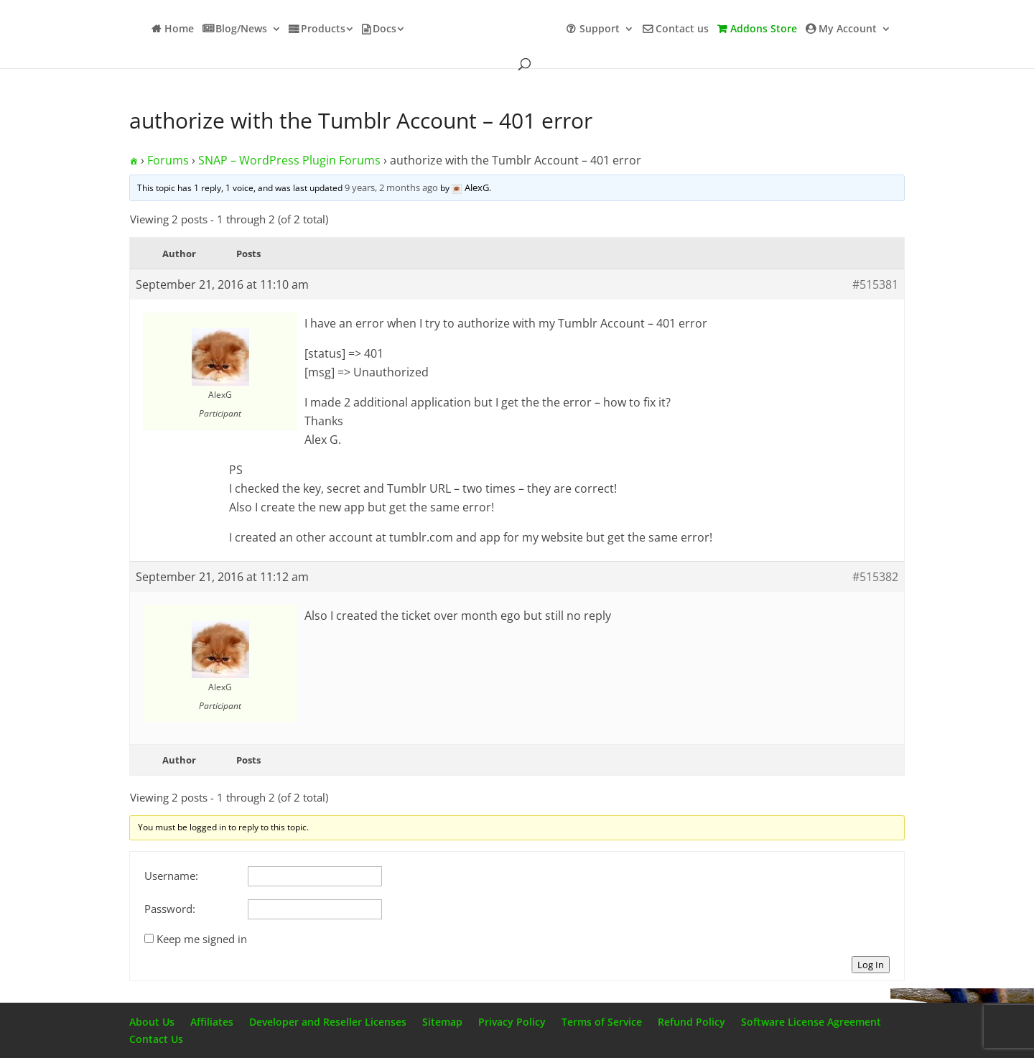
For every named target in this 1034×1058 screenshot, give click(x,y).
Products (323, 29)
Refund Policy (691, 1022)
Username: (171, 875)
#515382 (875, 577)
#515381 (875, 284)
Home (179, 29)
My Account (848, 29)
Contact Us (156, 1039)
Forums (168, 160)
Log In (870, 964)
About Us (151, 1022)
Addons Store (763, 29)
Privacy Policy (512, 1022)
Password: (169, 908)
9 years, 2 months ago (391, 187)
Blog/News (241, 29)
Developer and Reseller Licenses (327, 1022)
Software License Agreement (811, 1022)
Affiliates (211, 1022)
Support (599, 29)
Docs (384, 29)
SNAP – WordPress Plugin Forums (289, 160)
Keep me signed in (202, 938)
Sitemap (442, 1022)
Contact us (682, 29)
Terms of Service (602, 1022)
